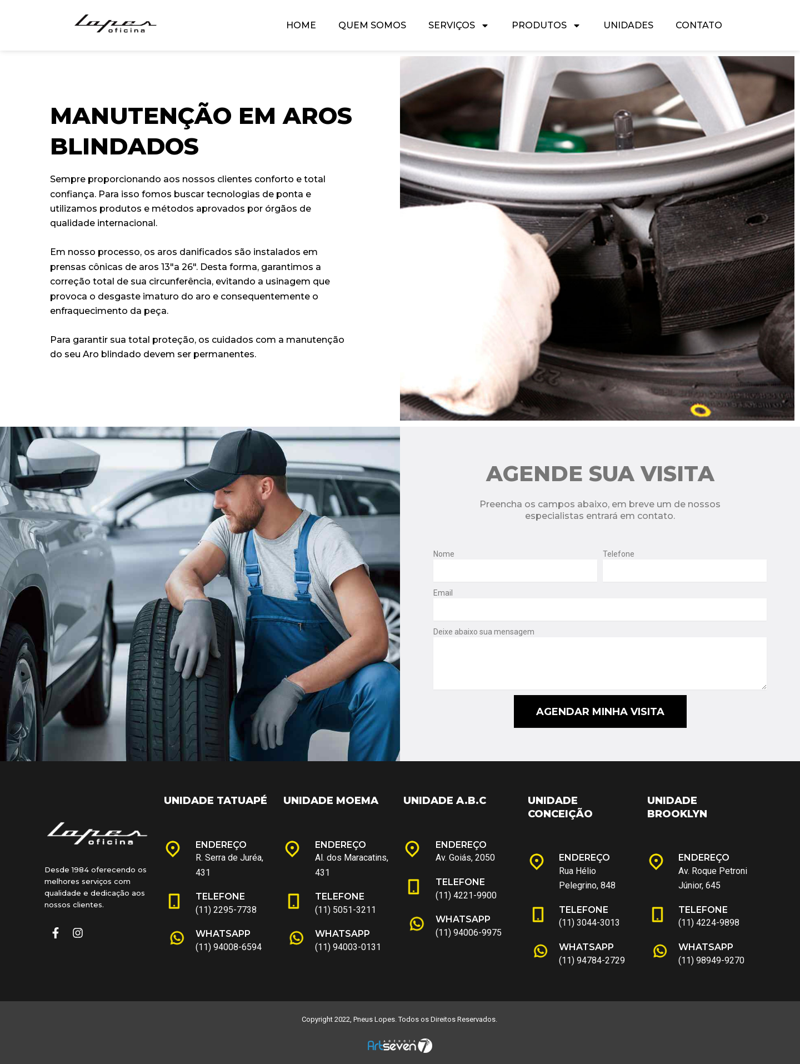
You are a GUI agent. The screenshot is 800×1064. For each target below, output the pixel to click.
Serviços (458, 26)
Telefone (618, 554)
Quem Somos (372, 25)
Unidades (628, 25)
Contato (699, 25)
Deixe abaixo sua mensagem (483, 631)
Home (301, 25)
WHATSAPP (223, 933)
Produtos (546, 26)
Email (443, 592)
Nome (443, 554)
